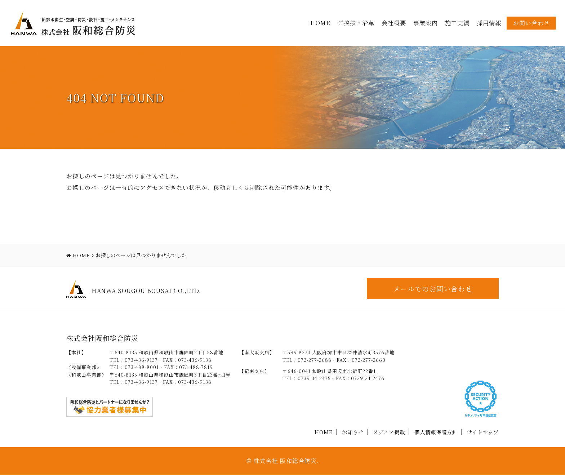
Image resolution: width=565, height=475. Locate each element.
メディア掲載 (389, 432)
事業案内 (425, 23)
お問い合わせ (531, 23)
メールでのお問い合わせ (432, 288)
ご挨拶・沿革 (356, 23)
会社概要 (394, 23)
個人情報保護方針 (436, 432)
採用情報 (489, 23)
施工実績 (457, 23)
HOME (320, 23)
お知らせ (353, 432)
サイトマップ (483, 432)
